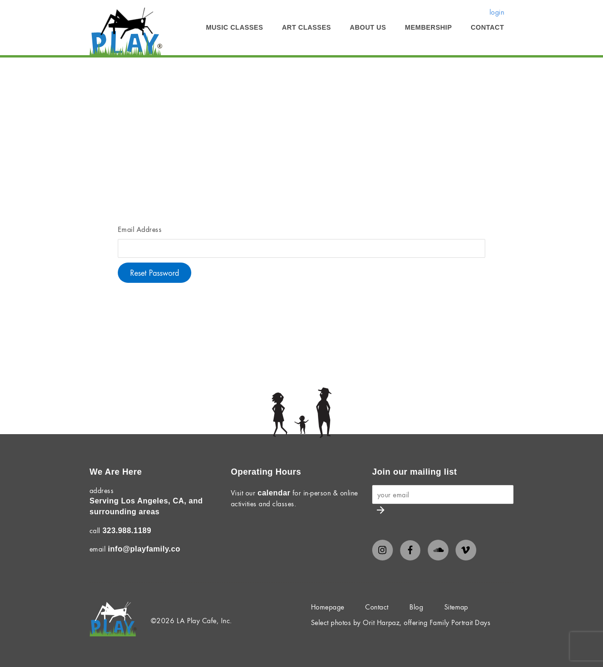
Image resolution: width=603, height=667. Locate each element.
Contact (487, 27)
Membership (428, 27)
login (496, 11)
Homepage (327, 606)
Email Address (140, 229)
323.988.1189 (126, 531)
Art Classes (306, 27)
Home (99, 71)
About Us (368, 27)
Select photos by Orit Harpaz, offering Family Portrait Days (400, 622)
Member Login (187, 71)
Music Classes (234, 27)
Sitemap (456, 606)
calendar (274, 493)
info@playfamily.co (144, 549)
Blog (416, 606)
